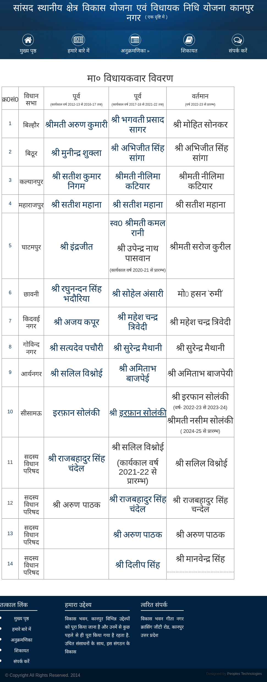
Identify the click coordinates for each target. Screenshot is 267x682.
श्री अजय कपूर (76, 322)
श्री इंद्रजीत (76, 247)
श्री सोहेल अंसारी (137, 294)
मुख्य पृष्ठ (28, 51)
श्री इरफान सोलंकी (200, 397)
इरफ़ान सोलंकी (76, 413)
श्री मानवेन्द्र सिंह (200, 559)
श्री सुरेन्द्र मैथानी (200, 348)
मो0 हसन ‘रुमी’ (200, 294)
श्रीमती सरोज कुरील (200, 247)
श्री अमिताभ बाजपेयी (200, 374)
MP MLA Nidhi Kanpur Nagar (15, 14)
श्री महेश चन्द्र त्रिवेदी (200, 322)
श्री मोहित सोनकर (200, 125)
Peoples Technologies (244, 674)
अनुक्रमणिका (135, 51)
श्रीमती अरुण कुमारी (76, 125)
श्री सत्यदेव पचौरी (76, 348)
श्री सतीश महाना (76, 205)
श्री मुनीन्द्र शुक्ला (76, 153)
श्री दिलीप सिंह (137, 565)
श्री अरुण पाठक (137, 535)
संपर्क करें (238, 51)
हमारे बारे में (78, 51)
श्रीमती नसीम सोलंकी (200, 421)
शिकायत (189, 51)
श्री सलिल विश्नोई (76, 374)
